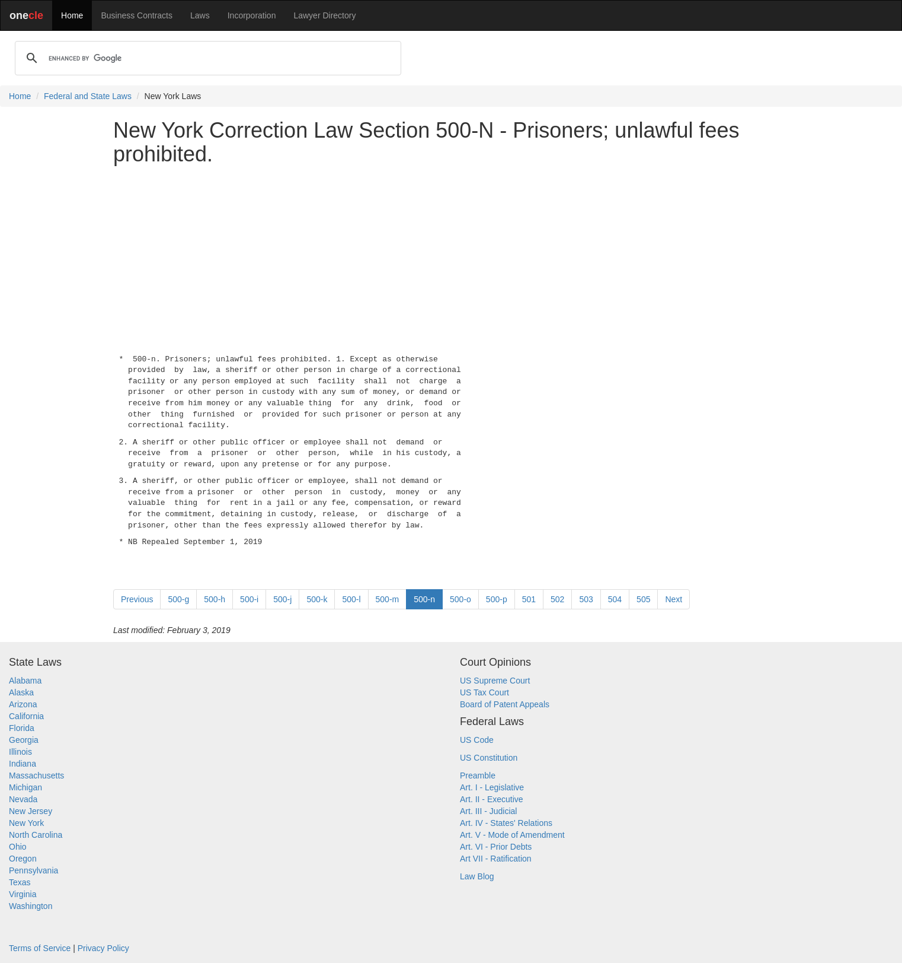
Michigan (25, 787)
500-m (387, 599)
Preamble (477, 775)
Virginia (22, 894)
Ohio (18, 846)
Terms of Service (40, 948)
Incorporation (252, 15)
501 (529, 599)
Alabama (25, 680)
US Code (477, 740)
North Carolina (35, 835)
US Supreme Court (495, 680)
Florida (21, 728)
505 (643, 599)
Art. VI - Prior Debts (496, 846)
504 (615, 599)
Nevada (23, 799)
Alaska (21, 692)
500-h (214, 599)
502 (557, 599)
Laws (200, 15)
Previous (137, 599)
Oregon (23, 858)
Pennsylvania (33, 870)
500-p (496, 599)
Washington (30, 906)
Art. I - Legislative (492, 787)
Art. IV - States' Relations (506, 823)
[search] (206, 58)
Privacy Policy (103, 948)
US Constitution (488, 757)
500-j (282, 599)
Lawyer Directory (324, 15)
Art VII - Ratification (496, 858)
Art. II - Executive (491, 799)
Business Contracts (136, 15)
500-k (316, 599)
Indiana (22, 763)
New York (26, 823)
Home (72, 15)
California (26, 716)
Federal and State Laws (88, 96)
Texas (20, 882)
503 (586, 599)
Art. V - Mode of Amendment (512, 835)
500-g (178, 599)
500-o (460, 599)
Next (673, 599)
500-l (351, 599)
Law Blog (477, 876)
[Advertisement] (451, 257)
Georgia (24, 740)
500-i (249, 599)
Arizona (23, 704)
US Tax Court (484, 692)
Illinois (20, 752)
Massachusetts (36, 775)
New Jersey (30, 811)
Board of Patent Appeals (504, 704)
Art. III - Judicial (488, 811)
